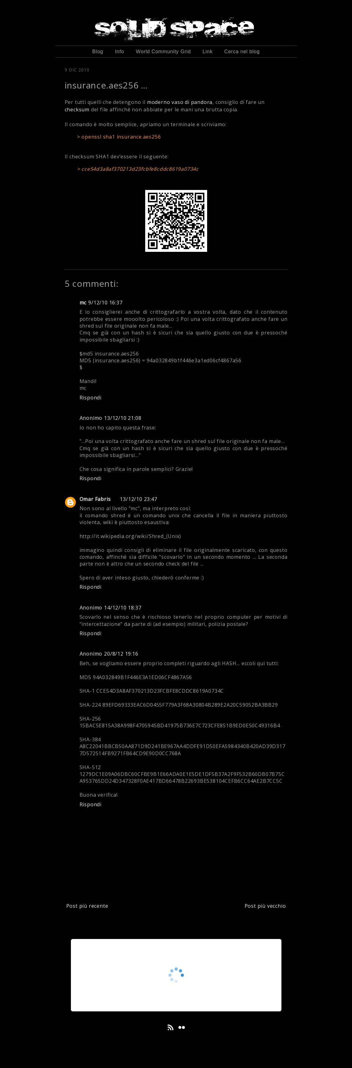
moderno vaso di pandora (179, 102)
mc (83, 302)
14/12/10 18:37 (122, 607)
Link (207, 51)
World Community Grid (163, 51)
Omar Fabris (95, 499)
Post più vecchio (265, 905)
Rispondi (91, 397)
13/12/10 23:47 (138, 499)
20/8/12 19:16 (121, 653)
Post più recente (87, 905)
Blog (97, 51)
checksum (77, 109)
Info (119, 51)
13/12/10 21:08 (122, 418)
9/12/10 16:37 (105, 302)
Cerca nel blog (242, 51)
